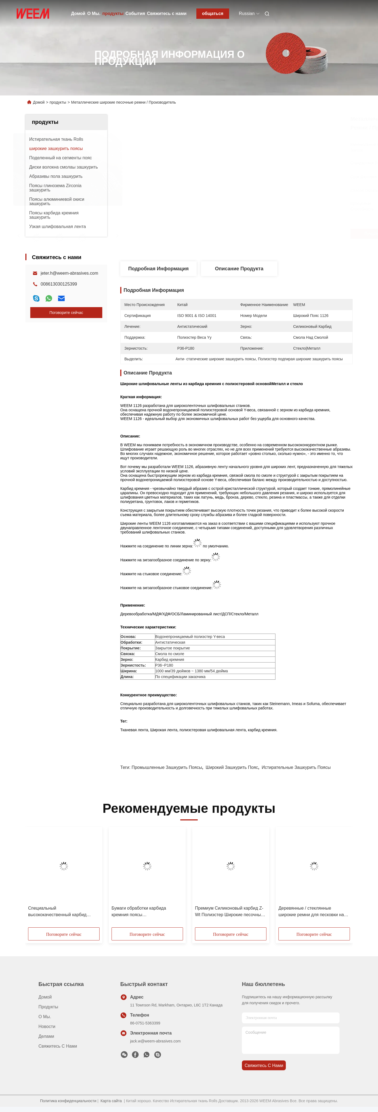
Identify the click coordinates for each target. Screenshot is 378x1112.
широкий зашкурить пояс (232, 767)
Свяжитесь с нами (167, 13)
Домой (78, 13)
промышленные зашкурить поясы (166, 767)
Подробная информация (158, 268)
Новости (46, 1026)
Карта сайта (111, 1101)
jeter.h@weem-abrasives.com (69, 273)
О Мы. (93, 13)
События (135, 13)
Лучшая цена (270, 234)
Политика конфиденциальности (68, 1101)
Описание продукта (239, 268)
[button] (37, 879)
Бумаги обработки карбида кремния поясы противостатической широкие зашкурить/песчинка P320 (141, 912)
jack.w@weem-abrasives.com (155, 1041)
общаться (212, 13)
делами (46, 1036)
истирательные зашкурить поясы (296, 767)
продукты (113, 13)
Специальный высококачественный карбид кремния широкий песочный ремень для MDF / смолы (57, 912)
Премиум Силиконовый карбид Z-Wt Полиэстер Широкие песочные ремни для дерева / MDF (229, 912)
